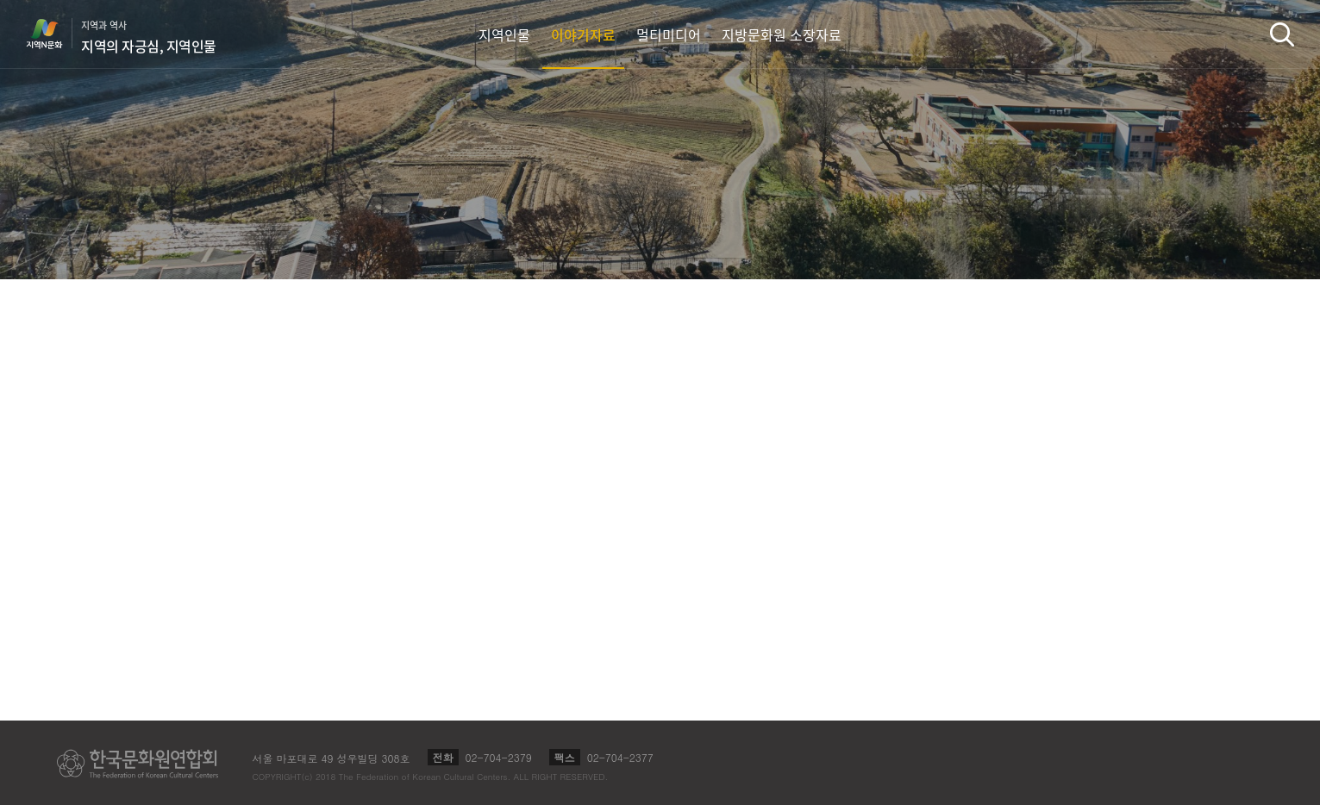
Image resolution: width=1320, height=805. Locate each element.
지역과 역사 (148, 37)
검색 (1282, 34)
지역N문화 (53, 33)
